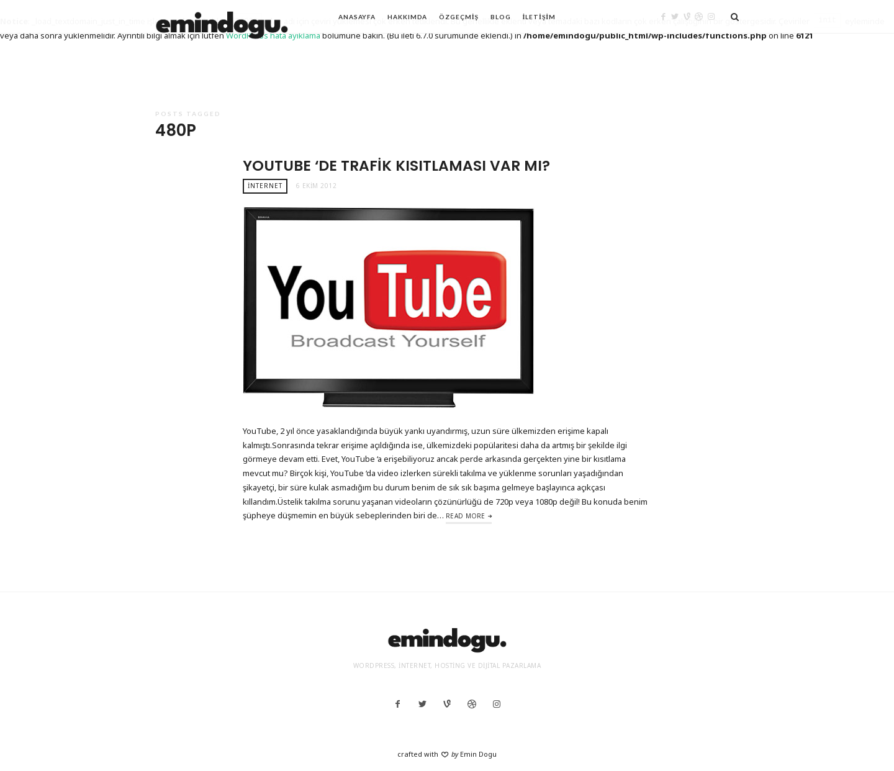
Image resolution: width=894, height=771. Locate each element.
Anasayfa (357, 16)
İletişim (539, 16)
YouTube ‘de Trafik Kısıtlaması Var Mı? (396, 165)
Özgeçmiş (459, 16)
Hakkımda (407, 16)
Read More (465, 516)
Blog (500, 16)
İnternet (265, 185)
